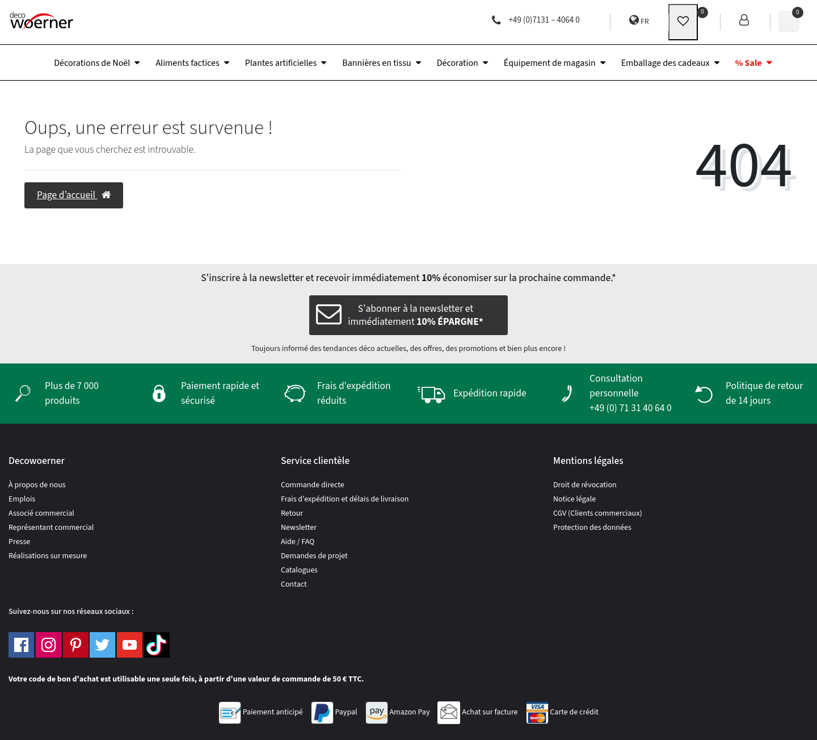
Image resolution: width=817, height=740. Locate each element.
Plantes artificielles (281, 63)
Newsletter (299, 527)
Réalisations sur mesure (48, 556)
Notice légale (574, 499)
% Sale (748, 63)
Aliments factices (187, 63)
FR (639, 20)
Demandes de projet (314, 556)
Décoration (457, 63)
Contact (294, 584)
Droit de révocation (585, 485)
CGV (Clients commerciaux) (597, 513)
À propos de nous (37, 485)
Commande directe (312, 485)
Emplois (22, 499)
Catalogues (299, 570)
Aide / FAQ (297, 541)
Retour (292, 513)
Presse (19, 541)
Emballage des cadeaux (665, 63)
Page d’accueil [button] (74, 195)
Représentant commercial (51, 527)
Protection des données (592, 527)
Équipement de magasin (550, 63)
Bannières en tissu (376, 63)
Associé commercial (41, 513)
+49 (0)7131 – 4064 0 (536, 20)
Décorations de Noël (92, 63)
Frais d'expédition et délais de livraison (344, 499)
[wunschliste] (683, 22)
